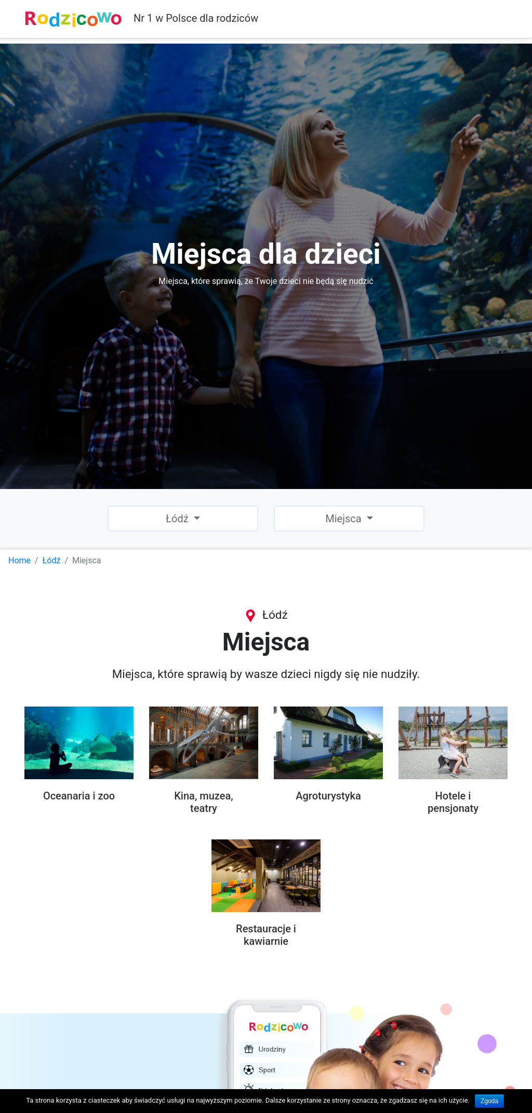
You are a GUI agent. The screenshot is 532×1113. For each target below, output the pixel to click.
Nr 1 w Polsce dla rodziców (141, 19)
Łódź (52, 560)
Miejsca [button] (344, 518)
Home (19, 560)
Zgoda (489, 1101)
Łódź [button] (178, 518)
